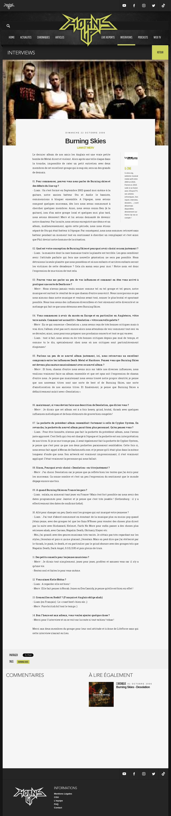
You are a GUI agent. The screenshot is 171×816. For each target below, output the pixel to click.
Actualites (25, 40)
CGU (56, 797)
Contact (58, 807)
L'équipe (58, 800)
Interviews (126, 40)
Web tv (157, 40)
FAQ (56, 804)
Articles (60, 40)
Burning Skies (23, 661)
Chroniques (43, 40)
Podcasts (143, 40)
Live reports (108, 40)
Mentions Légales (63, 793)
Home (11, 40)
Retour (160, 52)
